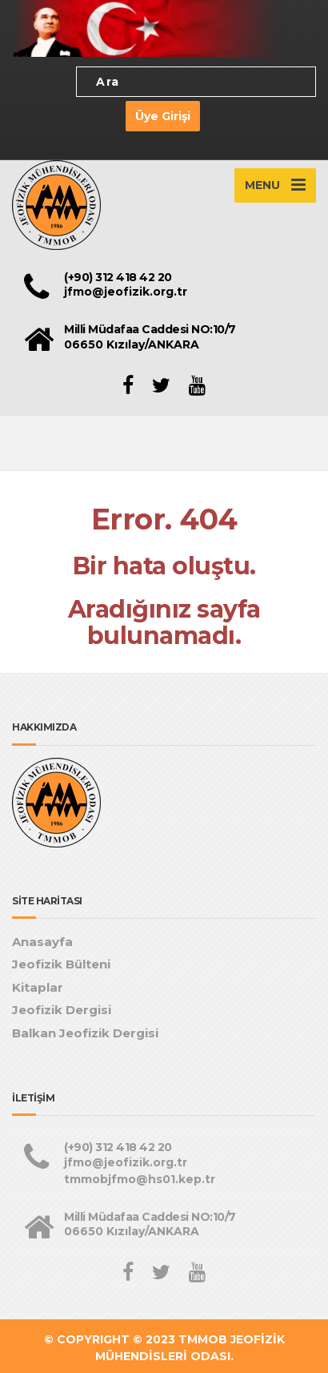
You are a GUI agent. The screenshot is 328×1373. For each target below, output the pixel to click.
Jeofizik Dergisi (61, 1009)
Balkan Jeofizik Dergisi (85, 1033)
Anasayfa (42, 941)
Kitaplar (37, 987)
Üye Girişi (162, 116)
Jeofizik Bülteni (61, 964)
